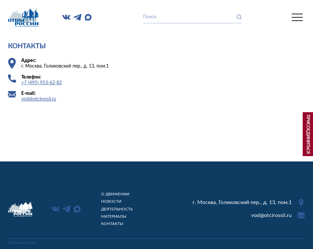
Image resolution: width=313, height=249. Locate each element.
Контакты (112, 224)
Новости (111, 201)
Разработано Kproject (22, 242)
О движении (115, 194)
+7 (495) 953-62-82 (41, 83)
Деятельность (117, 209)
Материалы (113, 216)
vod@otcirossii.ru (38, 99)
